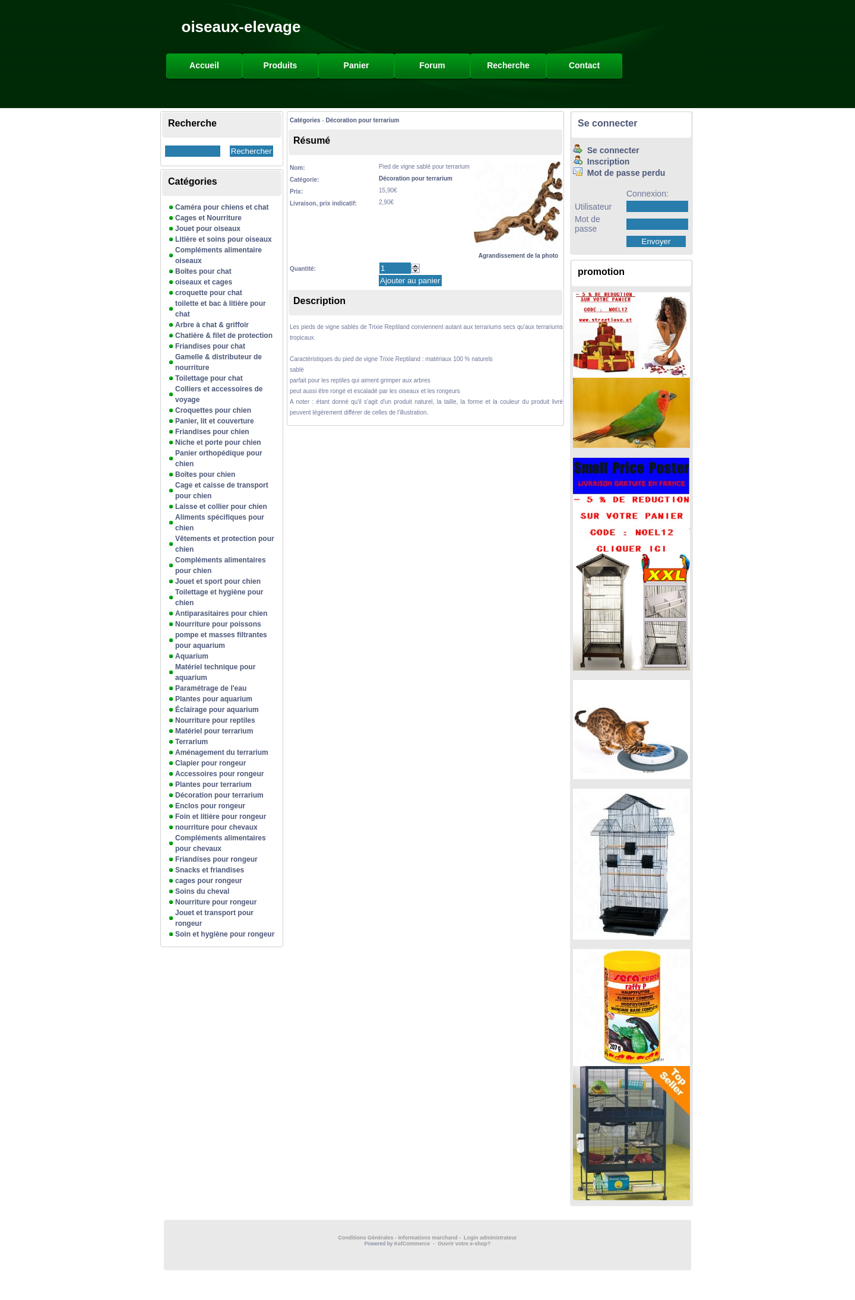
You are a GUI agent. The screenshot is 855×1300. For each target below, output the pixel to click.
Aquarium (191, 656)
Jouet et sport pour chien (218, 581)
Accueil (204, 65)
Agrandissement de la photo (518, 252)
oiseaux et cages (203, 282)
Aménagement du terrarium (221, 752)
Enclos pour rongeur (210, 806)
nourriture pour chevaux (216, 827)
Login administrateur (490, 1238)
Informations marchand (428, 1238)
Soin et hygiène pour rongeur (224, 934)
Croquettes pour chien (213, 410)
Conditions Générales (365, 1238)
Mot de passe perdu (619, 173)
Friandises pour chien (212, 432)
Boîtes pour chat (203, 271)
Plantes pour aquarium (213, 699)
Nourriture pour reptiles (215, 720)
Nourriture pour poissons (218, 624)
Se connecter (607, 123)
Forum (432, 65)
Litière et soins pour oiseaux (223, 239)
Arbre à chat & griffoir (212, 325)
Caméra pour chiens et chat (221, 207)
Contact (584, 65)
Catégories (305, 120)
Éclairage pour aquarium (217, 710)
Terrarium (191, 742)
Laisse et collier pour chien (221, 506)
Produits (280, 65)
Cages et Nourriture (208, 218)
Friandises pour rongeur (216, 859)
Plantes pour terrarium (213, 784)
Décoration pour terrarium (219, 795)
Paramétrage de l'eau (210, 688)
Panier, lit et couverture (214, 421)
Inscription (601, 161)
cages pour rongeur (208, 881)
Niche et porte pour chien (218, 442)
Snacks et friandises (209, 870)
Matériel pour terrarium (214, 731)
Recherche (508, 65)
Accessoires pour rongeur (219, 774)
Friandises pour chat (210, 346)
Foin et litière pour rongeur (220, 816)
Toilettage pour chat (209, 378)
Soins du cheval (202, 891)
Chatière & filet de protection (224, 335)
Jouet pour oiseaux (207, 228)
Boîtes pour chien (205, 474)
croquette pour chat (208, 293)
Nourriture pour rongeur (215, 902)
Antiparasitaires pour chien (221, 613)
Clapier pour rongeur (210, 763)
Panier (356, 65)
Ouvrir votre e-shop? (464, 1244)
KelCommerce (413, 1244)
